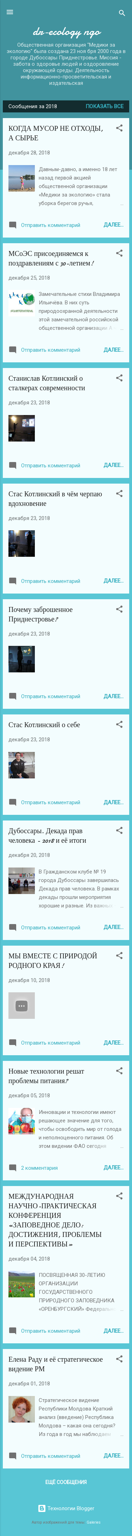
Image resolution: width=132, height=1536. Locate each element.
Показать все (105, 106)
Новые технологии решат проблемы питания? (46, 1076)
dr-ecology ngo (66, 31)
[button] (119, 129)
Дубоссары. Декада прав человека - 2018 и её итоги (47, 835)
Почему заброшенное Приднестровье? (40, 614)
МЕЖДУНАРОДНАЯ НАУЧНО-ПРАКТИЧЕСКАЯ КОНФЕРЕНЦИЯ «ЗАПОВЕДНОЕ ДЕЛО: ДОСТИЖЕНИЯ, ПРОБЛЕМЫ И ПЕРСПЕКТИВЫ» (55, 1220)
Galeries (94, 1522)
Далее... (113, 225)
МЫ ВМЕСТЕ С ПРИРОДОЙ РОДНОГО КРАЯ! (52, 960)
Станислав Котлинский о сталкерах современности (46, 383)
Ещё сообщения (66, 1482)
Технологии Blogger (66, 1508)
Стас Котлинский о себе (44, 725)
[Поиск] (122, 14)
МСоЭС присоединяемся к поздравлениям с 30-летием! (50, 258)
